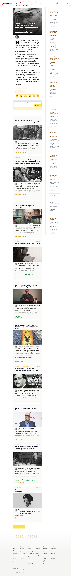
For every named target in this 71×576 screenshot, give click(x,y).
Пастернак (30, 555)
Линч (52, 556)
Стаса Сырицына (26, 572)
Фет (14, 561)
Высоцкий (30, 565)
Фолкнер (45, 548)
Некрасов (15, 558)
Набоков (22, 556)
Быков (37, 556)
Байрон (45, 545)
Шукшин (30, 550)
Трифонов (30, 560)
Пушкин (14, 545)
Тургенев (15, 553)
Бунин (29, 548)
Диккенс (45, 555)
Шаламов (30, 558)
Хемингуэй (45, 546)
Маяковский (23, 550)
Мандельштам (23, 555)
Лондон (45, 553)
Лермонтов (15, 546)
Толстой (15, 548)
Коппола (53, 550)
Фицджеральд (46, 550)
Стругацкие (31, 553)
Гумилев (22, 558)
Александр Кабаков (21, 88)
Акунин (37, 551)
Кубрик (52, 551)
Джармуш (53, 555)
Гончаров (15, 556)
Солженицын (31, 556)
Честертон (45, 551)
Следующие (19, 527)
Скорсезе (53, 553)
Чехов (21, 545)
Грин (29, 546)
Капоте (45, 563)
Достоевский (16, 550)
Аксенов (30, 561)
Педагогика (25, 366)
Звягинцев (53, 548)
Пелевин (38, 546)
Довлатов (38, 550)
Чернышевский (16, 555)
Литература (18, 117)
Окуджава (30, 563)
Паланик (45, 558)
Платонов (22, 560)
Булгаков (22, 553)
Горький (22, 561)
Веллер (37, 555)
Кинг (44, 561)
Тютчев (14, 560)
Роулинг (45, 560)
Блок (21, 551)
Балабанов (53, 546)
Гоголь (14, 551)
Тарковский (53, 545)
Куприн (22, 548)
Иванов (37, 553)
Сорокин (38, 545)
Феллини (53, 558)
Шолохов (30, 545)
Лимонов (38, 548)
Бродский (30, 551)
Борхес (45, 556)
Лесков (22, 546)
